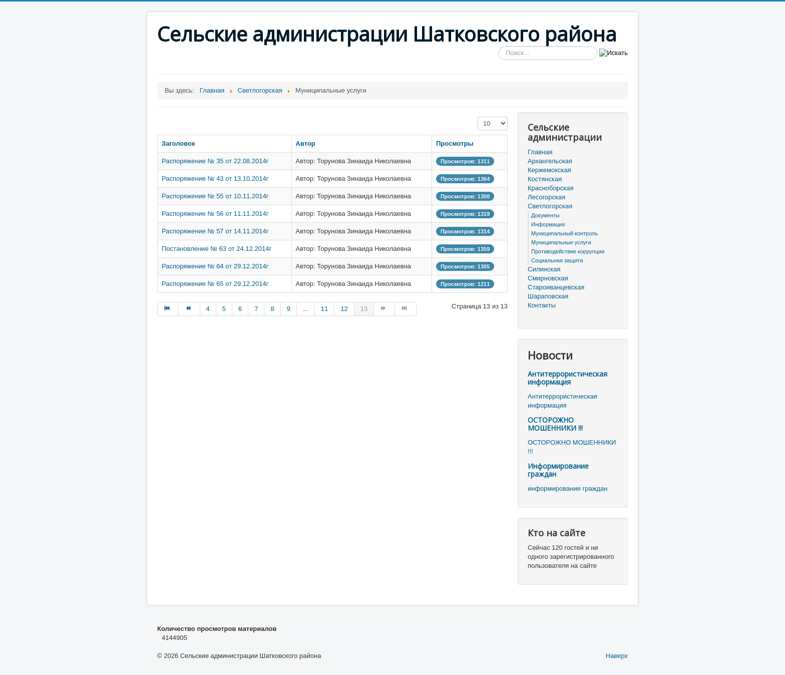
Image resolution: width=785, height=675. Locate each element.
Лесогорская (546, 197)
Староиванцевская (556, 287)
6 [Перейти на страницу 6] (240, 308)
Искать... (498, 46)
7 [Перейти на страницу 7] (256, 308)
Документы (545, 215)
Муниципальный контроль (564, 233)
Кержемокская (549, 170)
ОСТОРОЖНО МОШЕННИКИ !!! (555, 424)
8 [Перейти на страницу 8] (272, 308)
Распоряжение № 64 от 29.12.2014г (215, 266)
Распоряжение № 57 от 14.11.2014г (215, 231)
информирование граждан (567, 488)
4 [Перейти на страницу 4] (208, 308)
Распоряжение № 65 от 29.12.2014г (215, 283)
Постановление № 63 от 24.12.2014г (216, 248)
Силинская (544, 269)
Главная (540, 152)
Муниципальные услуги (561, 242)
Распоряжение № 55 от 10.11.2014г (215, 196)
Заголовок (178, 143)
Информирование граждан (558, 470)
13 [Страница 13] (363, 308)
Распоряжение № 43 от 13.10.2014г (215, 178)
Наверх (617, 655)
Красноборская (551, 188)
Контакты (542, 305)
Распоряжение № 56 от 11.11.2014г (215, 213)
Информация (548, 224)
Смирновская (548, 278)
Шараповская (548, 296)
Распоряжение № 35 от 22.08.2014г (215, 161)
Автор (305, 143)
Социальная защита (557, 260)
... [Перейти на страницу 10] (305, 308)
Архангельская (550, 161)
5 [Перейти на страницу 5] (224, 308)
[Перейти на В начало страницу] (168, 309)
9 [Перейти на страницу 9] (288, 308)
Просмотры (455, 143)
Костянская (545, 179)
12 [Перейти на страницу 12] (343, 308)
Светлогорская (550, 206)
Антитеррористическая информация (567, 378)
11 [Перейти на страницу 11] (324, 308)
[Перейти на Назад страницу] (189, 309)
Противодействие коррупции (567, 251)
